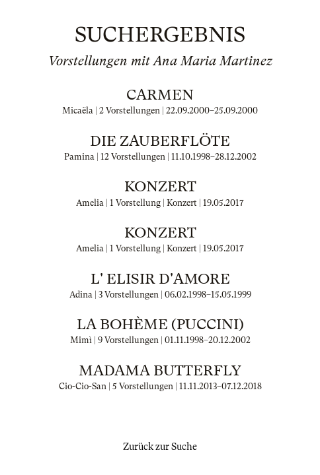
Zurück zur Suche (160, 446)
